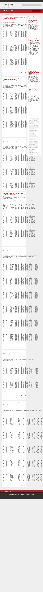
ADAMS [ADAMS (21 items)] (30, 118)
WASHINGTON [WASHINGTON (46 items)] (33, 152)
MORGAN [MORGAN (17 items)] (30, 146)
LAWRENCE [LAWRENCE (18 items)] (31, 138)
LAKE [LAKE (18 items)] (37, 136)
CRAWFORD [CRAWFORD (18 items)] (31, 125)
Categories (8, 10)
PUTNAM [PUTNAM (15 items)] (33, 147)
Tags (29, 18)
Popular (29, 16)
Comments (35, 16)
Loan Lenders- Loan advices (11, 80)
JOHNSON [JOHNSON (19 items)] (31, 136)
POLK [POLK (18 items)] (30, 147)
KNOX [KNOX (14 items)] (34, 136)
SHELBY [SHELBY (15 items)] (30, 149)
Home (4, 10)
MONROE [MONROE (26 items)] (36, 142)
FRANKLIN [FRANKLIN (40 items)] (35, 126)
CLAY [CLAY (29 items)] (30, 123)
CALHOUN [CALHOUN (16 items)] (30, 120)
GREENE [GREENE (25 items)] (31, 130)
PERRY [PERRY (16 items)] (34, 146)
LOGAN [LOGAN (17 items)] (35, 139)
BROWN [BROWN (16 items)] (34, 118)
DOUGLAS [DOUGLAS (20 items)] (36, 125)
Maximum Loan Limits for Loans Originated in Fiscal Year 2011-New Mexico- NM (14, 140)
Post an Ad (36, 10)
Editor (5, 80)
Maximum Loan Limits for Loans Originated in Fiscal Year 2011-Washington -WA (14, 18)
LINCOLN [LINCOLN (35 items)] (31, 139)
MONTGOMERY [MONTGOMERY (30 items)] (32, 144)
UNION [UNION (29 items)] (33, 149)
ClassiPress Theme (18, 496)
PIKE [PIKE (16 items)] (37, 146)
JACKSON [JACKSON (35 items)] (31, 133)
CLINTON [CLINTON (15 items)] (33, 123)
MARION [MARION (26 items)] (36, 141)
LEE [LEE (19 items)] (34, 138)
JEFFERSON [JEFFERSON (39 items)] (32, 135)
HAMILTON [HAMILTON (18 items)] (35, 130)
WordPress (26, 496)
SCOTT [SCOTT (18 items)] (36, 147)
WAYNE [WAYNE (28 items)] (30, 154)
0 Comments (37, 42)
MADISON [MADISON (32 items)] (31, 141)
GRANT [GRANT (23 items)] (33, 128)
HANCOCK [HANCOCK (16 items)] (30, 131)
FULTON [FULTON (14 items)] (30, 128)
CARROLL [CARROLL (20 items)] (35, 120)
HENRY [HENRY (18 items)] (34, 131)
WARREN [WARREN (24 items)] (31, 150)
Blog (12, 10)
